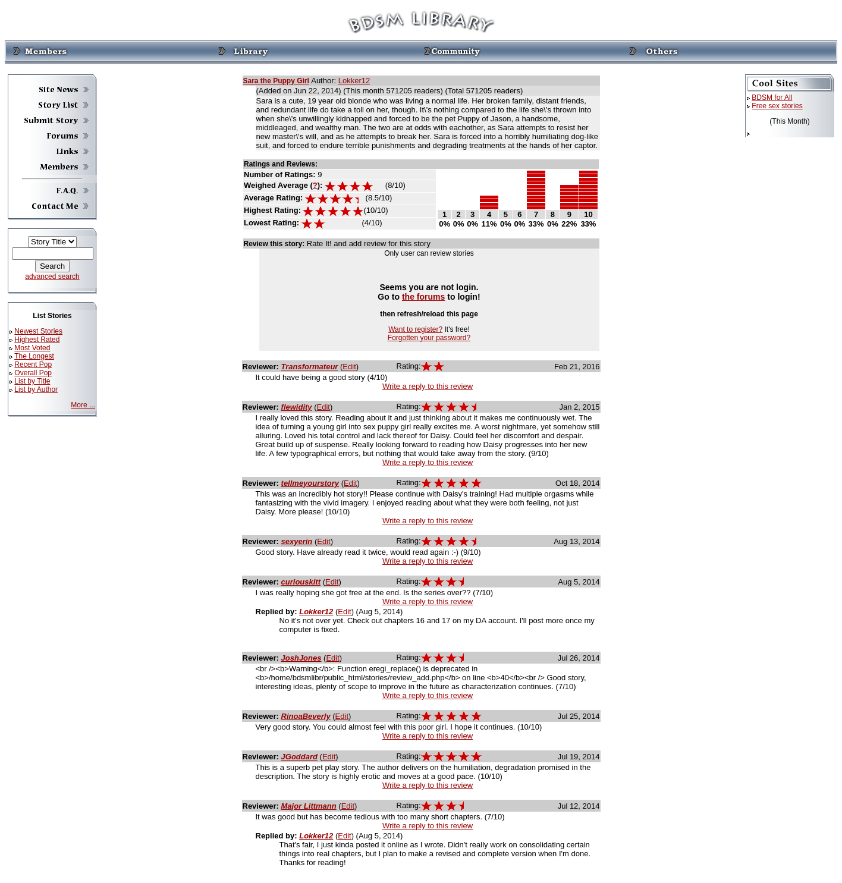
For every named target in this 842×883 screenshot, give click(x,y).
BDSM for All (772, 97)
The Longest (34, 356)
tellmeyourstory (310, 483)
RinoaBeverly (306, 716)
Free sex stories (777, 106)
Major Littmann (309, 806)
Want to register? (415, 329)
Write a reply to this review (427, 386)
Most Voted (32, 348)
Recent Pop (33, 364)
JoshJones (301, 657)
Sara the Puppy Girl (276, 81)
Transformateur (309, 366)
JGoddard (299, 756)
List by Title (32, 381)
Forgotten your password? (429, 338)
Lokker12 (354, 80)
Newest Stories (38, 331)
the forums (423, 296)
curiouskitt (301, 581)
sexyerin (297, 541)
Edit (349, 366)
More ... (83, 405)
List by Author (36, 389)
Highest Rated (36, 339)
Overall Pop (33, 373)
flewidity (296, 407)
